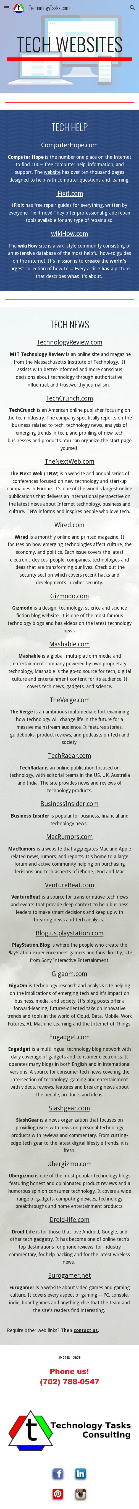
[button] (6, 7)
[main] (69, 46)
